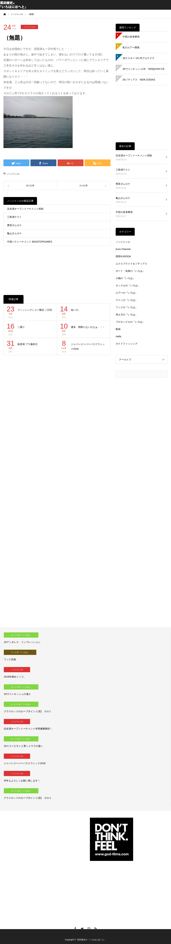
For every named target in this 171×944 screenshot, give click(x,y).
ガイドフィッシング (126, 343)
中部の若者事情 (131, 36)
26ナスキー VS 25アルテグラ (138, 58)
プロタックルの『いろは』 (130, 321)
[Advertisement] (56, 267)
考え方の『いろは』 (126, 314)
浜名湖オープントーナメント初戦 (25, 208)
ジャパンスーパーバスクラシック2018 (88, 346)
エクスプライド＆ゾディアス (131, 263)
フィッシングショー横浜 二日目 (34, 309)
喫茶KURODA (123, 256)
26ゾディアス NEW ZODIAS (139, 79)
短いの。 (76, 309)
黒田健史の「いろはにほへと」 (91, 939)
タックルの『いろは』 (128, 285)
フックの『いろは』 (126, 307)
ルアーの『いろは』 (126, 292)
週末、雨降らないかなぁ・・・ (88, 327)
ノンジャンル (29, 27)
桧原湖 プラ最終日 (27, 344)
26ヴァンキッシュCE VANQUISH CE (143, 69)
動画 (118, 329)
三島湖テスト (14, 217)
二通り (21, 327)
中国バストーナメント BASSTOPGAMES (29, 241)
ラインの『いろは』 (126, 300)
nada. (119, 336)
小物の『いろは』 (125, 278)
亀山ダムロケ (14, 233)
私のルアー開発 (131, 47)
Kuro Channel (123, 249)
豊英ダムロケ (14, 225)
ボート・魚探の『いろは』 (130, 271)
